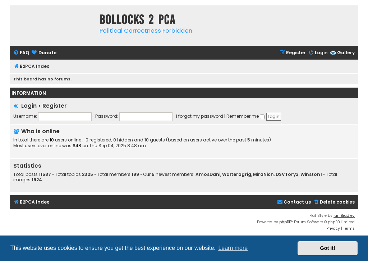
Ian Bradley (344, 215)
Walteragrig (236, 174)
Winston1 (311, 174)
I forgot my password (199, 116)
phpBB (285, 222)
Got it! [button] (327, 248)
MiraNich (263, 174)
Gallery (346, 53)
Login (29, 105)
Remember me (245, 116)
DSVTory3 (287, 174)
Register (54, 105)
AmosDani (208, 174)
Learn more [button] (233, 248)
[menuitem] (21, 53)
